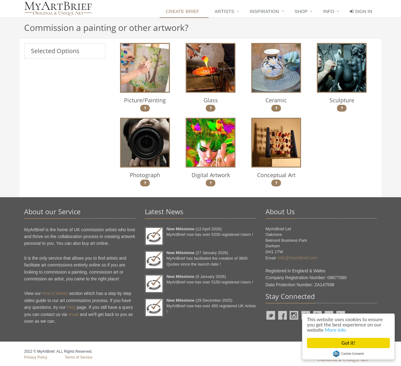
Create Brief (182, 11)
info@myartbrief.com (298, 257)
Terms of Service (78, 357)
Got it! (348, 343)
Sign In (361, 11)
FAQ (71, 307)
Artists (224, 11)
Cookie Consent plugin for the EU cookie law (348, 353)
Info (328, 11)
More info (335, 330)
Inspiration (264, 11)
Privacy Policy (35, 357)
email (73, 314)
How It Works (55, 293)
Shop (301, 11)
